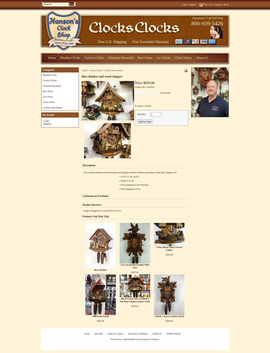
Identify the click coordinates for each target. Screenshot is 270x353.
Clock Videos (183, 58)
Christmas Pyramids (121, 58)
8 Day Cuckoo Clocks (114, 70)
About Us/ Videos (115, 333)
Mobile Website (174, 333)
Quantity (141, 114)
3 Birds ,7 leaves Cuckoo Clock (169, 316)
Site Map (98, 333)
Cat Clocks (164, 58)
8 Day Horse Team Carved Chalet (169, 248)
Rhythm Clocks (70, 58)
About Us (202, 58)
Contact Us (157, 333)
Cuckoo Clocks (94, 58)
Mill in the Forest (100, 316)
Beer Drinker (100, 270)
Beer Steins (145, 58)
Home (52, 58)
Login (184, 4)
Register (192, 4)
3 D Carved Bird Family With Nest (135, 266)
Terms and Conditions (138, 333)
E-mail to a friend (143, 106)
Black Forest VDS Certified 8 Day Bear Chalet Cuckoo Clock (135, 300)
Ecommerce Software (149, 339)
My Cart (208, 4)
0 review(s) (165, 93)
